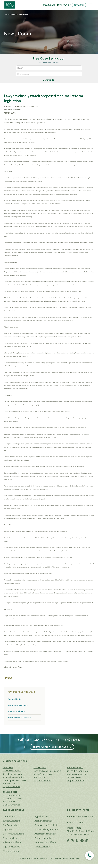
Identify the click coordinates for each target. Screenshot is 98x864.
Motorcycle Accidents (18, 705)
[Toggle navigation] (91, 5)
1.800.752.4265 (69, 740)
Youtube (82, 841)
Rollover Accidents (16, 711)
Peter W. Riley (26, 210)
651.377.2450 (40, 777)
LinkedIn (86, 841)
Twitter (77, 841)
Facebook (68, 841)
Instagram (72, 841)
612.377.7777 (61, 5)
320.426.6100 (9, 802)
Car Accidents (14, 699)
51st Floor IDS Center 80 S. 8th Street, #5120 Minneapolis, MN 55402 (14, 777)
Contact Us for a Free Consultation (50, 747)
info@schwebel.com (84, 817)
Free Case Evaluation (49, 58)
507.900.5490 (74, 777)
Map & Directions (11, 787)
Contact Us (79, 5)
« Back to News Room (13, 667)
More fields (48, 79)
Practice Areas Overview (19, 718)
